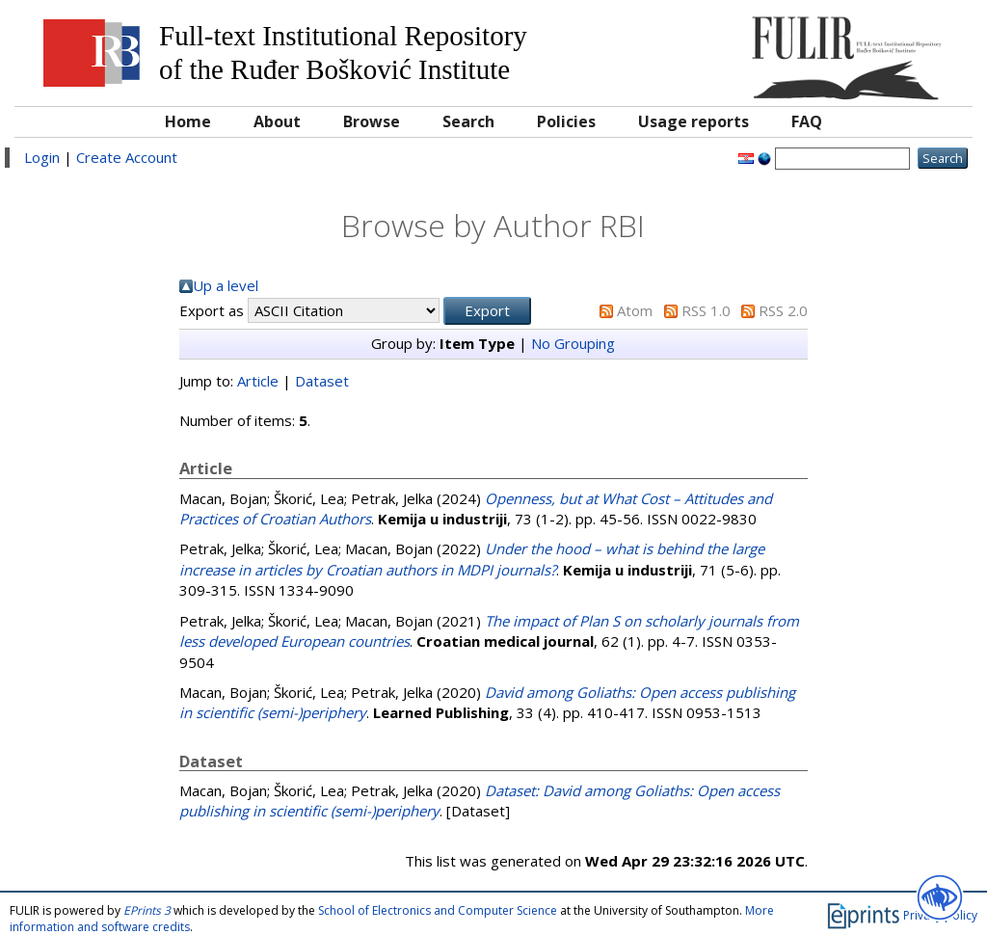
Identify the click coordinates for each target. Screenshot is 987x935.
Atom (635, 310)
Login (42, 157)
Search (468, 121)
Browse (371, 121)
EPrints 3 (147, 910)
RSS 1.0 (706, 310)
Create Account (126, 157)
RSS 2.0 (783, 310)
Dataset (322, 380)
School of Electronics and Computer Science (437, 910)
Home (188, 121)
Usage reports (693, 121)
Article (258, 380)
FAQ (806, 121)
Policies (566, 121)
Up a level (225, 285)
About (277, 121)
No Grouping (573, 343)
